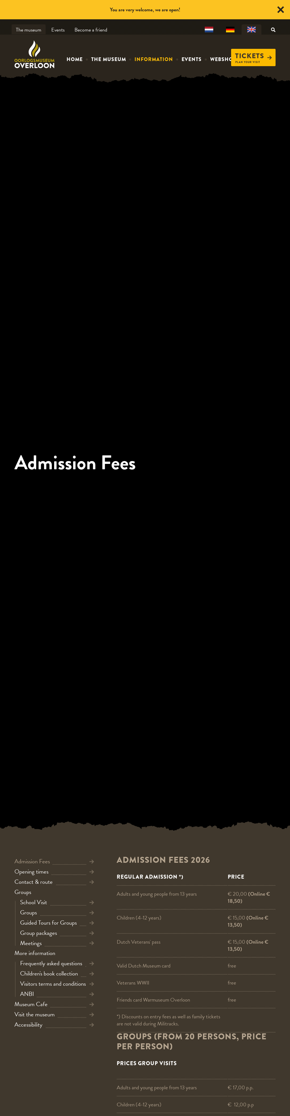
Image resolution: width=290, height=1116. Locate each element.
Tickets (253, 56)
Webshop (223, 59)
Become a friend (90, 29)
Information (154, 59)
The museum (28, 29)
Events (58, 29)
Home (75, 59)
